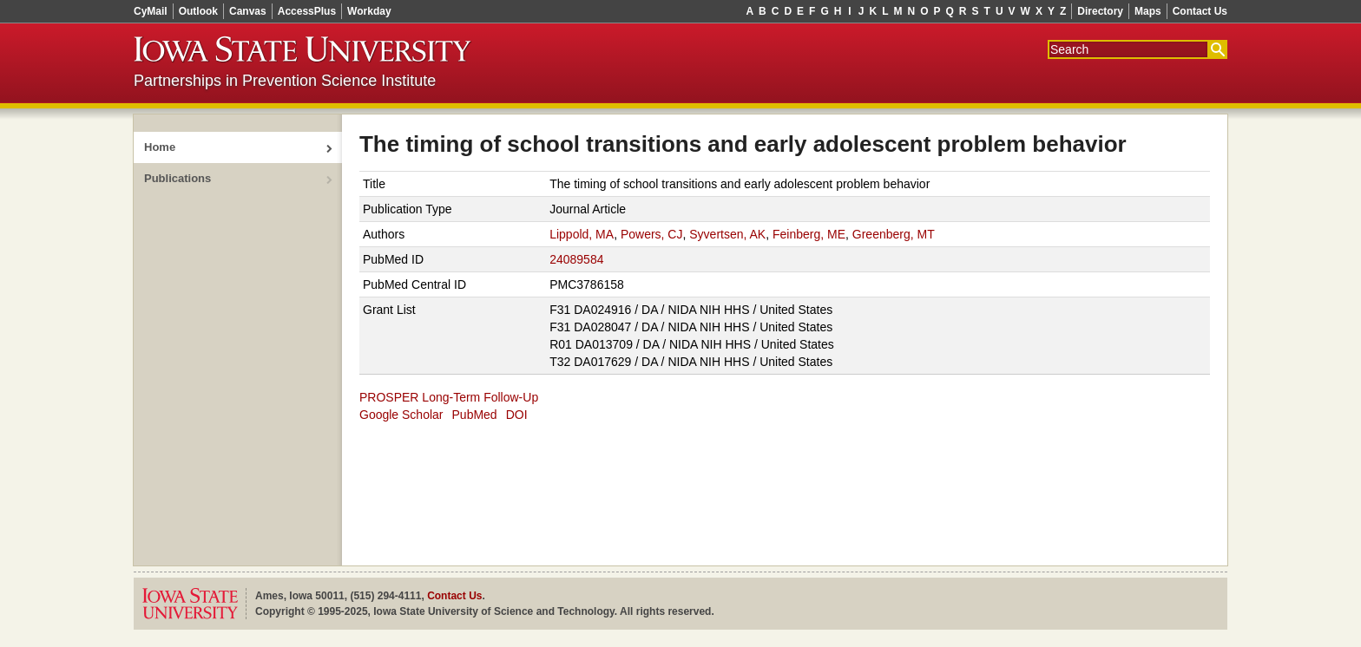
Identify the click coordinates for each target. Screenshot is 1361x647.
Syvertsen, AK (727, 234)
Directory (1100, 11)
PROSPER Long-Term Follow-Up (448, 397)
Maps (1147, 11)
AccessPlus (307, 11)
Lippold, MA (581, 234)
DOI (517, 415)
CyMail (151, 11)
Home (159, 147)
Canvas (247, 11)
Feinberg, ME (809, 234)
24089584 (576, 259)
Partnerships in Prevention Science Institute (285, 80)
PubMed (474, 415)
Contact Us (1200, 11)
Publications (177, 178)
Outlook (198, 11)
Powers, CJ (652, 234)
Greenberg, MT (893, 234)
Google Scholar (401, 415)
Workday (369, 11)
